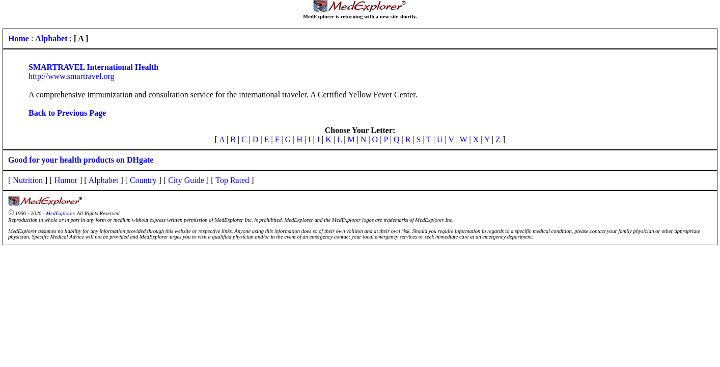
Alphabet (104, 180)
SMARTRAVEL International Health (93, 67)
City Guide (186, 180)
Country (143, 180)
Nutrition (28, 180)
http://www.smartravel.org (71, 76)
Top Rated (232, 180)
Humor (65, 180)
